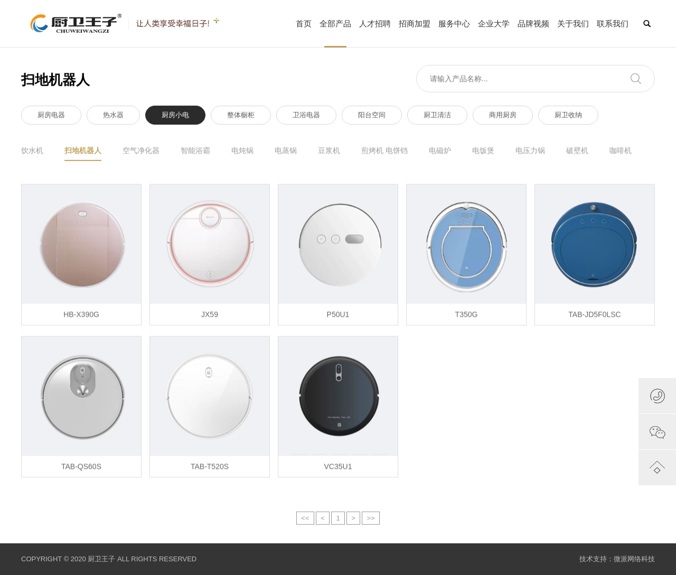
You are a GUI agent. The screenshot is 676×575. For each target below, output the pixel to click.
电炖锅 (242, 151)
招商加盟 (414, 23)
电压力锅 (530, 151)
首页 (304, 23)
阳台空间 (372, 117)
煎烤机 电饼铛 (384, 151)
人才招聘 (375, 23)
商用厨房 (503, 117)
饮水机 (32, 151)
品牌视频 (533, 23)
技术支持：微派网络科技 (617, 559)
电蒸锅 (286, 151)
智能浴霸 (195, 151)
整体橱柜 (241, 117)
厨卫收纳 (568, 117)
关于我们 (573, 23)
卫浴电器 (306, 117)
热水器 (113, 117)
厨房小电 (175, 117)
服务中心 (454, 23)
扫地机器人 (82, 154)
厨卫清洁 (437, 117)
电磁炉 (440, 151)
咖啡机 (620, 151)
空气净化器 (141, 151)
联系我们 (612, 23)
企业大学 (494, 23)
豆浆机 (329, 151)
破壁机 (577, 151)
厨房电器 (51, 117)
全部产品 (335, 33)
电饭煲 (483, 151)
